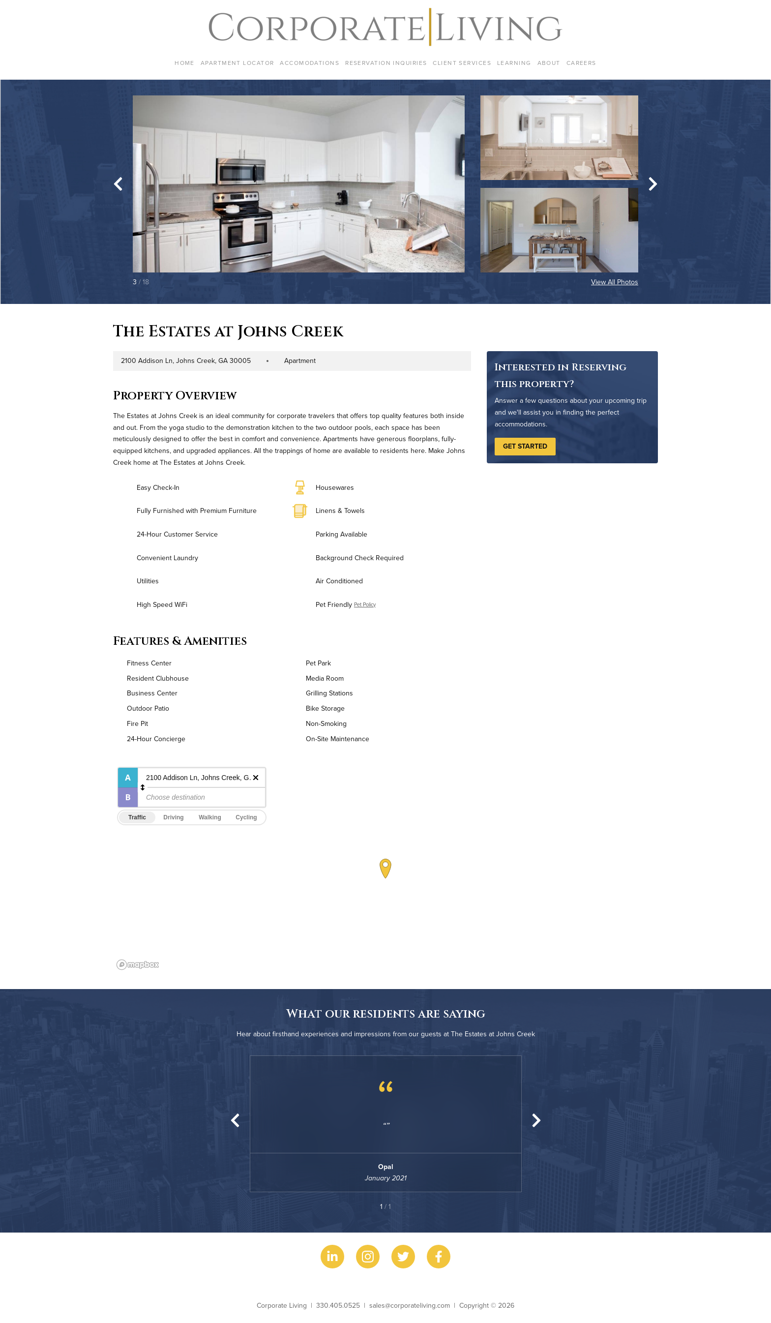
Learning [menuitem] (514, 63)
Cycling (246, 817)
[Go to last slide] (118, 184)
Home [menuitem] (185, 63)
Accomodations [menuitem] (309, 63)
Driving (173, 817)
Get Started (525, 446)
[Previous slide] (235, 1120)
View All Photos (614, 282)
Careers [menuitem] (581, 63)
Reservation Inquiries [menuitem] (386, 63)
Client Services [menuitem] (462, 63)
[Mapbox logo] (137, 964)
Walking (210, 817)
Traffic (137, 817)
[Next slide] (653, 184)
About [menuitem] (549, 63)
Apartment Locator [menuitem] (237, 63)
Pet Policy (365, 604)
